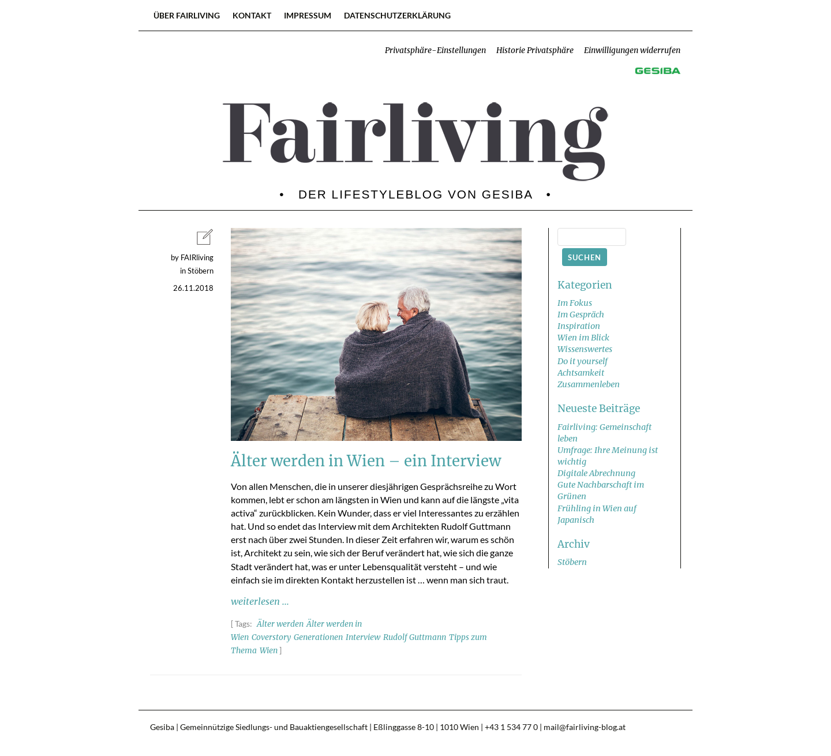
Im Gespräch (580, 314)
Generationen (318, 637)
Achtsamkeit (580, 373)
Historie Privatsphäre (535, 50)
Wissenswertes (584, 349)
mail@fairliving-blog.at (585, 727)
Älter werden (280, 624)
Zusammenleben (588, 384)
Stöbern (572, 562)
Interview (363, 637)
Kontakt (252, 15)
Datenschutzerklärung (397, 15)
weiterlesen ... (260, 601)
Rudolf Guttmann (414, 637)
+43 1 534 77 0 (511, 727)
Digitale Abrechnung (596, 473)
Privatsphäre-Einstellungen (435, 50)
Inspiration (578, 326)
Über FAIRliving (187, 15)
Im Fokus (574, 303)
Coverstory (271, 637)
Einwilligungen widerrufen (632, 50)
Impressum (307, 15)
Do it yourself (582, 361)
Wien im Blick (583, 337)
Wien (269, 651)
